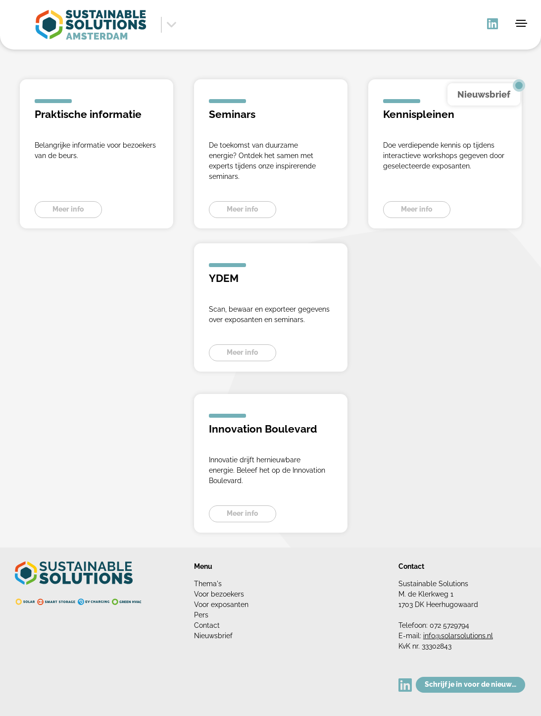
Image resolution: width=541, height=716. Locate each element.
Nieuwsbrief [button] (483, 94)
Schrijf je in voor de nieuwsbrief (475, 684)
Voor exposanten (221, 604)
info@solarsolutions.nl (458, 636)
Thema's (208, 584)
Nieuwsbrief (213, 636)
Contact (207, 625)
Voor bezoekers (219, 594)
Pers (201, 615)
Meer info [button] (68, 209)
